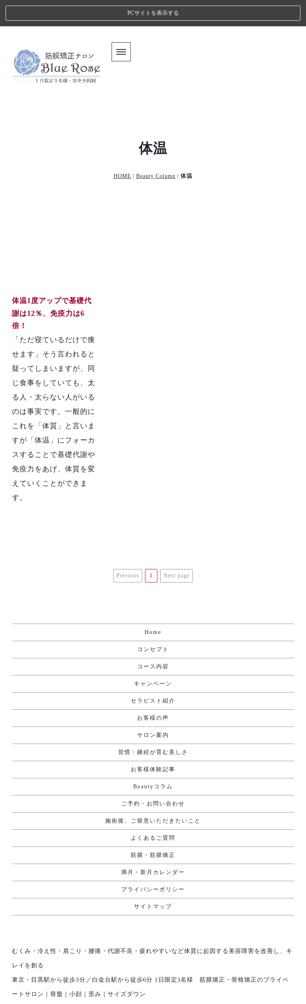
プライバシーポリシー (153, 847)
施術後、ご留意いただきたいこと (153, 778)
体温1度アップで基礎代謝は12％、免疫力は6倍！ (52, 286)
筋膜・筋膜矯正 (153, 812)
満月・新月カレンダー (153, 830)
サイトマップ (153, 864)
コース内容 (153, 624)
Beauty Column (156, 150)
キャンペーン (153, 641)
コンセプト (153, 607)
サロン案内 (153, 692)
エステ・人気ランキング (153, 986)
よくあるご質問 (153, 795)
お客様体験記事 (153, 727)
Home (153, 590)
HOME (122, 150)
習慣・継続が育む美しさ (153, 710)
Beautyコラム (153, 744)
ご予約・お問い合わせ (153, 761)
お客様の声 (153, 675)
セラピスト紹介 (153, 658)
